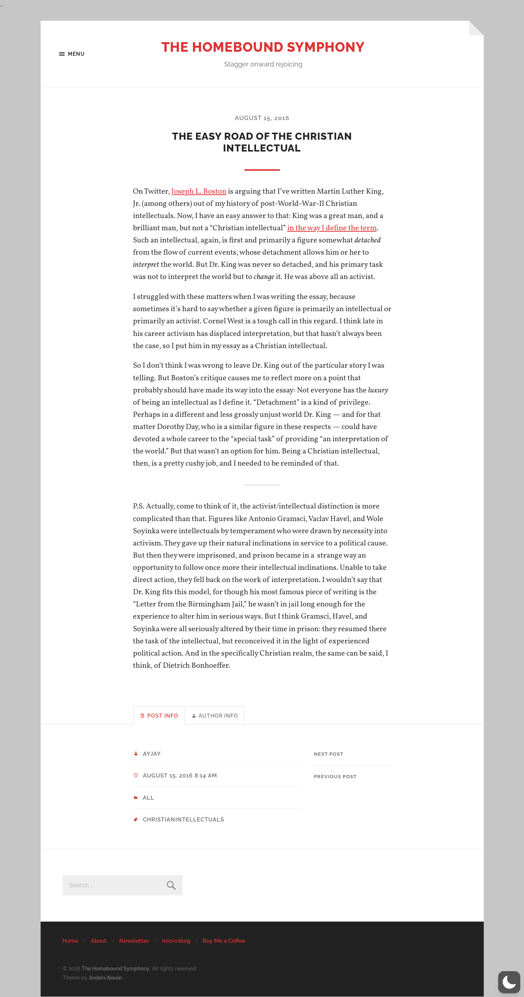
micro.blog (176, 941)
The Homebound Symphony (263, 47)
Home (70, 941)
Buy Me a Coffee (224, 941)
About (99, 941)
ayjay (152, 754)
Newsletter (134, 941)
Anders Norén (105, 977)
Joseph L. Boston (198, 191)
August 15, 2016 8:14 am (180, 775)
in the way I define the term (332, 228)
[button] (509, 982)
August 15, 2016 (262, 118)
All (148, 797)
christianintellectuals (183, 819)
